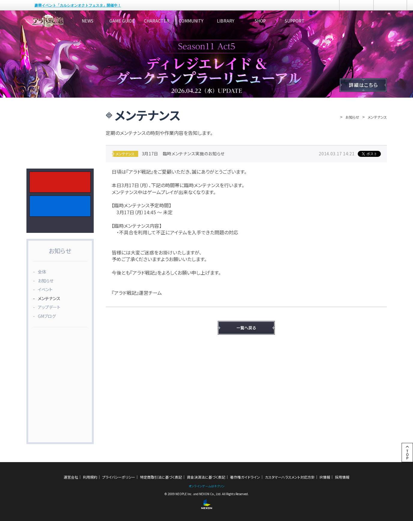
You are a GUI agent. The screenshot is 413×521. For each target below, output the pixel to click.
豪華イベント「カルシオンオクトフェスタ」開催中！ (78, 5)
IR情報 (325, 477)
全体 (42, 272)
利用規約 (90, 477)
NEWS (94, 21)
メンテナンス (49, 298)
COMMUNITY (229, 21)
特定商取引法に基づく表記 (161, 477)
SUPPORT (364, 21)
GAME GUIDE (139, 21)
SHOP (319, 21)
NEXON (17, 5)
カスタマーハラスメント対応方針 (290, 477)
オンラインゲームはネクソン (207, 486)
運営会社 (71, 477)
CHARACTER (184, 21)
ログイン (356, 5)
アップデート (49, 307)
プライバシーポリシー (118, 477)
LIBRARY (274, 21)
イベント (45, 289)
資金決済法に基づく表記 (206, 477)
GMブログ (47, 316)
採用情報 (342, 477)
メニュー (390, 5)
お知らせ (352, 117)
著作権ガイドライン (245, 477)
